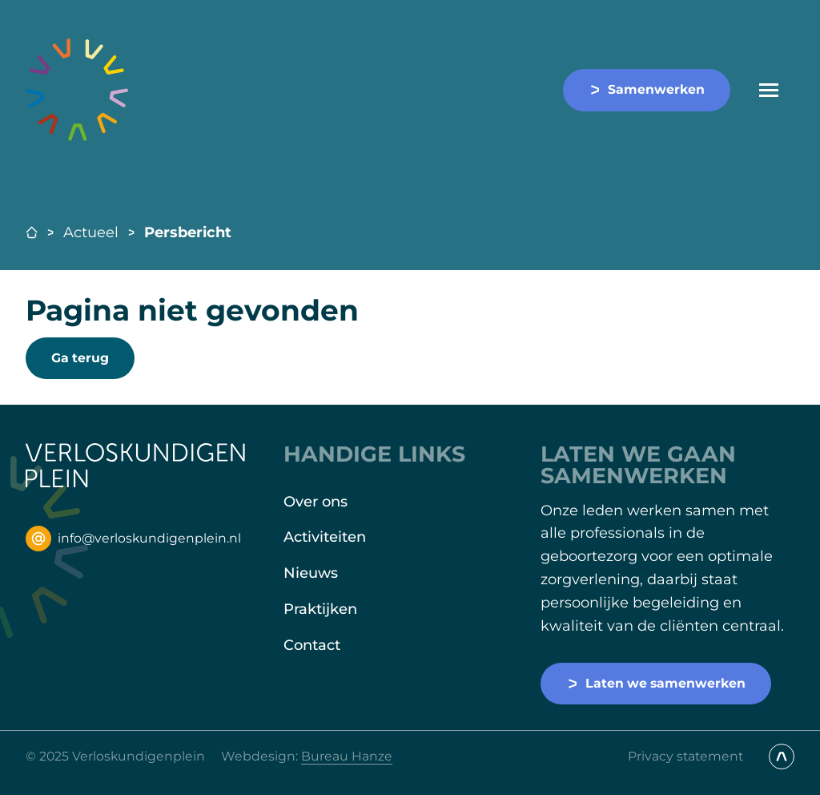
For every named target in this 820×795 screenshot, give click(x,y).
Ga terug (80, 357)
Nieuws (310, 573)
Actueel (91, 232)
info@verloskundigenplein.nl (133, 538)
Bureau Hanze (346, 756)
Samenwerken (647, 89)
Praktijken (320, 609)
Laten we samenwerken (656, 683)
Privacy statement (685, 756)
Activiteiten (324, 537)
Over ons (315, 501)
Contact (311, 645)
